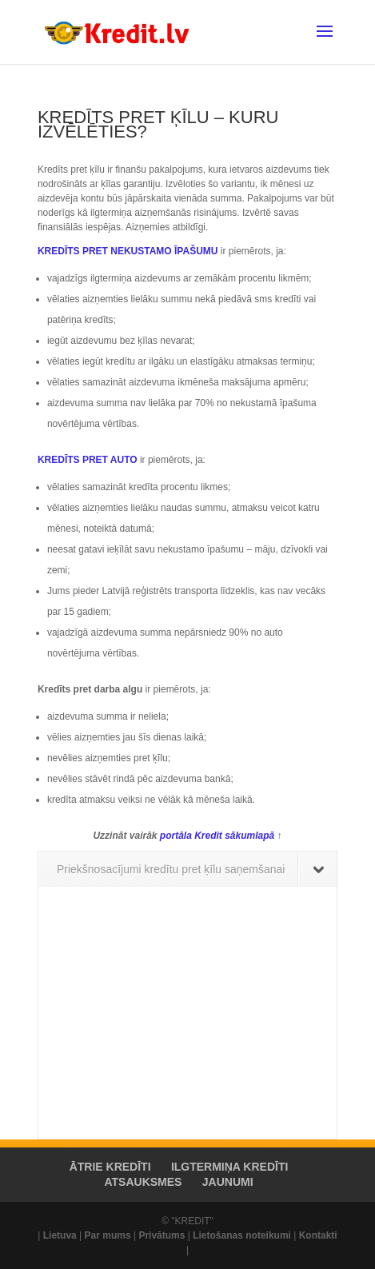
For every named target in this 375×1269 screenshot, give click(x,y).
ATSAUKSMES (143, 1181)
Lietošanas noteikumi (242, 1235)
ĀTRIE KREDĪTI (110, 1166)
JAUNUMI (227, 1181)
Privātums (161, 1235)
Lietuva (60, 1235)
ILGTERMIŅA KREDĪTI (229, 1166)
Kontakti (318, 1235)
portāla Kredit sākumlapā (218, 835)
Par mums (108, 1235)
